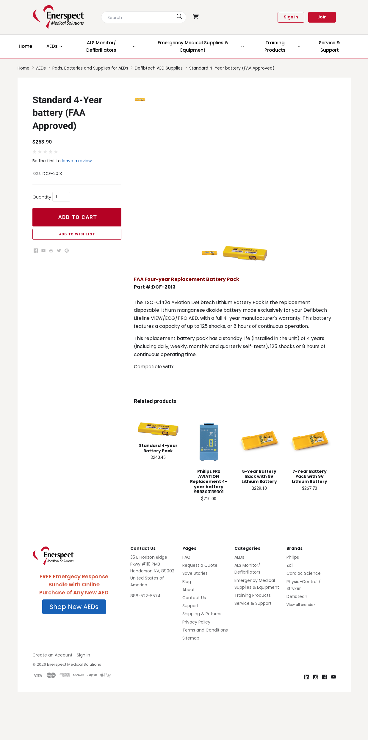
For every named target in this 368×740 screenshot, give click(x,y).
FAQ (186, 593)
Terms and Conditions (205, 666)
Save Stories (195, 610)
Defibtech (296, 633)
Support (190, 642)
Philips (292, 593)
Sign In (83, 691)
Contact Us (194, 634)
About (188, 626)
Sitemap (190, 674)
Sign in (291, 17)
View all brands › (300, 641)
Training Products (252, 631)
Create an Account (52, 691)
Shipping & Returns (201, 650)
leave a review (77, 161)
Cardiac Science (303, 610)
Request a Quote (199, 601)
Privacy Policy (196, 658)
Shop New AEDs (74, 642)
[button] (74, 642)
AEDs (239, 593)
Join (322, 17)
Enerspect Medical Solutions (74, 700)
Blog (186, 618)
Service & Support (253, 640)
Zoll (289, 601)
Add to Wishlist (77, 234)
